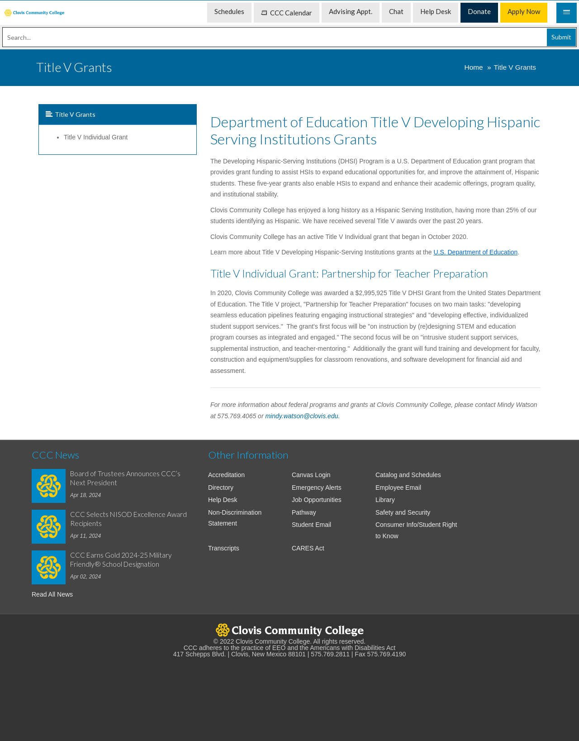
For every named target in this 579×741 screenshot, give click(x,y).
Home (474, 67)
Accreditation (226, 474)
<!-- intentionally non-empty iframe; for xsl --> (289, 694)
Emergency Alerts (317, 487)
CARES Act (308, 548)
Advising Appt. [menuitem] (350, 11)
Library (385, 499)
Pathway (304, 512)
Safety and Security (402, 512)
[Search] (289, 37)
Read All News (52, 594)
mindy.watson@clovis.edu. (302, 416)
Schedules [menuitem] (229, 11)
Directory (220, 487)
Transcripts (223, 548)
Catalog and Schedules (408, 474)
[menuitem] (34, 13)
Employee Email (398, 487)
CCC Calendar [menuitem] (286, 13)
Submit (561, 37)
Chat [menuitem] (396, 11)
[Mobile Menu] (566, 13)
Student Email (311, 524)
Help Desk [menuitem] (435, 11)
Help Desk (222, 499)
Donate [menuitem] (479, 11)
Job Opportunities (317, 499)
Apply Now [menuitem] (524, 11)
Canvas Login (311, 474)
